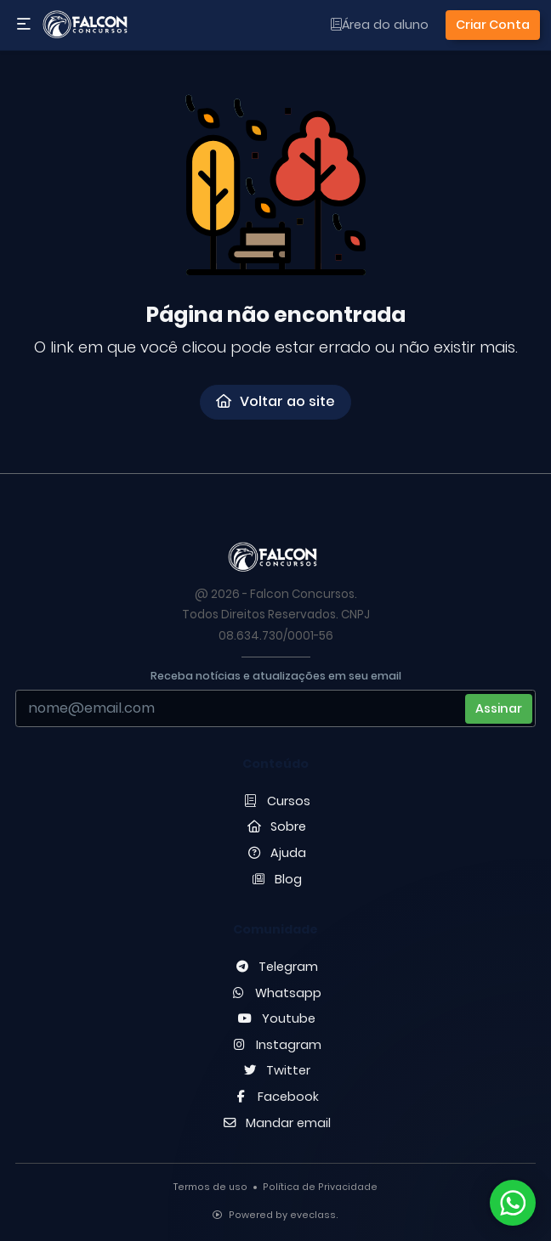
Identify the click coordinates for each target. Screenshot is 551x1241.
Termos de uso (210, 1187)
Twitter (276, 1070)
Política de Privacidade (320, 1187)
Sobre (276, 826)
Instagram (275, 1044)
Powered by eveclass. (275, 1215)
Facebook (276, 1096)
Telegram (276, 966)
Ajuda (276, 852)
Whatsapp (276, 992)
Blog (276, 879)
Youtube (275, 1018)
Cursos (275, 801)
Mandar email (276, 1122)
